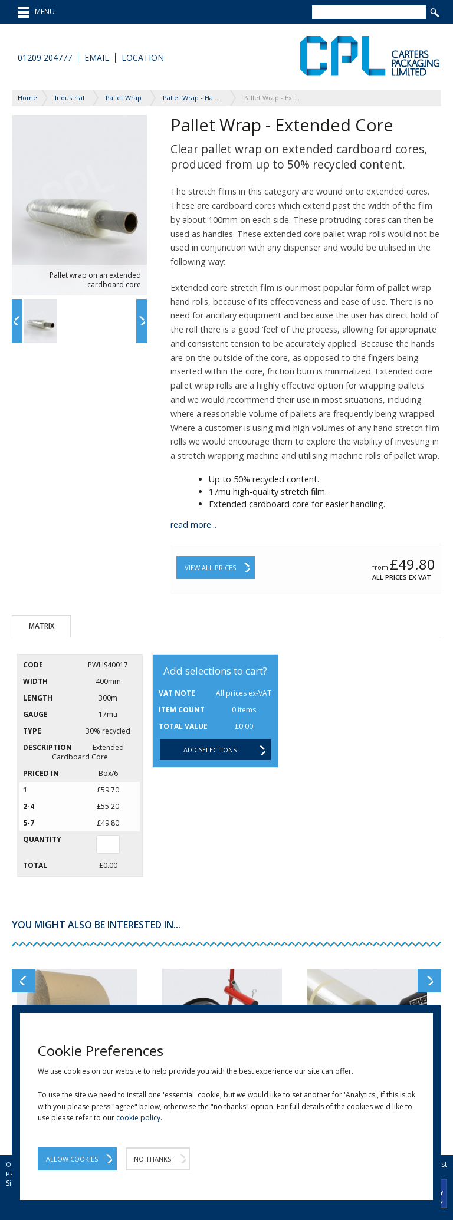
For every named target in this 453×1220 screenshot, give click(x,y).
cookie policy (138, 1118)
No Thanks (152, 1159)
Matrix (41, 626)
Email (96, 58)
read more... (193, 524)
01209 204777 (45, 58)
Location (143, 58)
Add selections (210, 749)
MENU (36, 12)
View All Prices (210, 567)
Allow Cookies (72, 1159)
